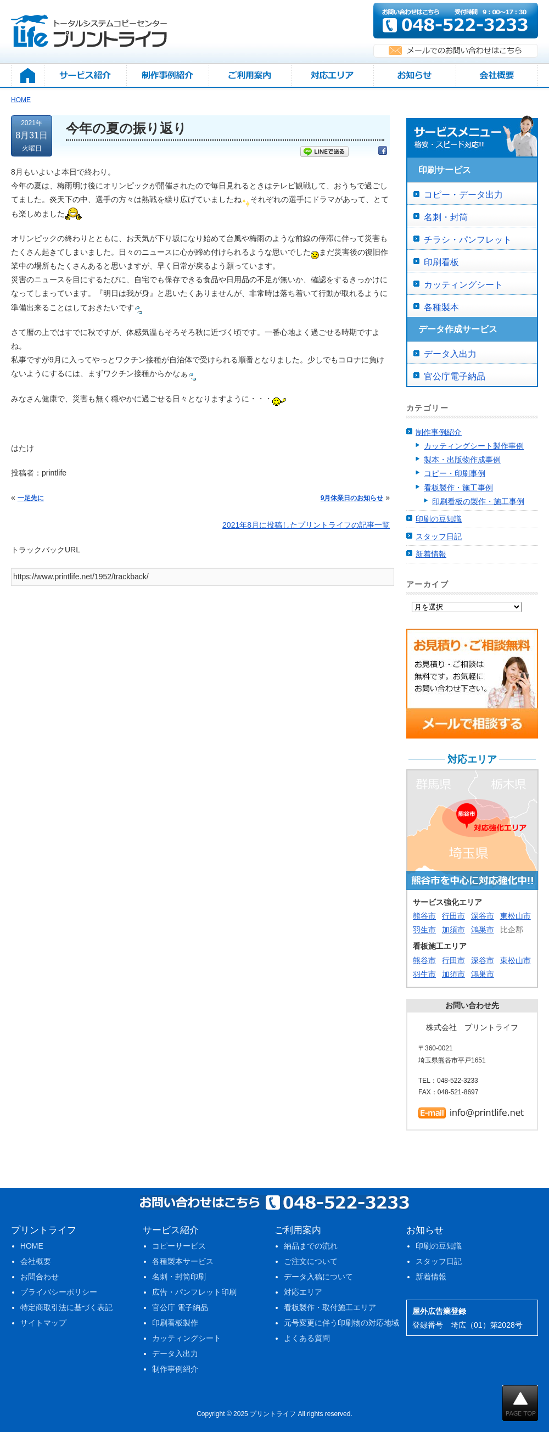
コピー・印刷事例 (454, 473)
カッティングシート (463, 284)
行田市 (453, 915)
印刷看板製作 (175, 1322)
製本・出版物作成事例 (462, 459)
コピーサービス (179, 1245)
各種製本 (441, 307)
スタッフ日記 (439, 536)
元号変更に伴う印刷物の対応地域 (341, 1322)
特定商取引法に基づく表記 (66, 1307)
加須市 (453, 929)
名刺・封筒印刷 (179, 1276)
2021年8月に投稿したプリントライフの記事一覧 (306, 525)
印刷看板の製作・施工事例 (478, 501)
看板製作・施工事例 (458, 487)
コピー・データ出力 (463, 194)
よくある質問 (307, 1338)
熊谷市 (424, 915)
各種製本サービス (183, 1261)
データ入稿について (318, 1276)
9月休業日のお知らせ (352, 498)
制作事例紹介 (439, 432)
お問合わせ (39, 1276)
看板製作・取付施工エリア (330, 1307)
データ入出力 (450, 354)
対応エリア (303, 1292)
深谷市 (482, 915)
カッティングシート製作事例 (474, 445)
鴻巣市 (482, 929)
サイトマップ (43, 1322)
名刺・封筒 (446, 217)
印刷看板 (441, 262)
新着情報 (431, 554)
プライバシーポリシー (58, 1292)
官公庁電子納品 (454, 376)
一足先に (31, 498)
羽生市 (424, 929)
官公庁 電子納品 (180, 1307)
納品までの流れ (311, 1245)
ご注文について (311, 1261)
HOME (31, 1245)
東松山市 (515, 915)
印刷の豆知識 (439, 518)
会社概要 (35, 1261)
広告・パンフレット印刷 (194, 1292)
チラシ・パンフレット (468, 239)
